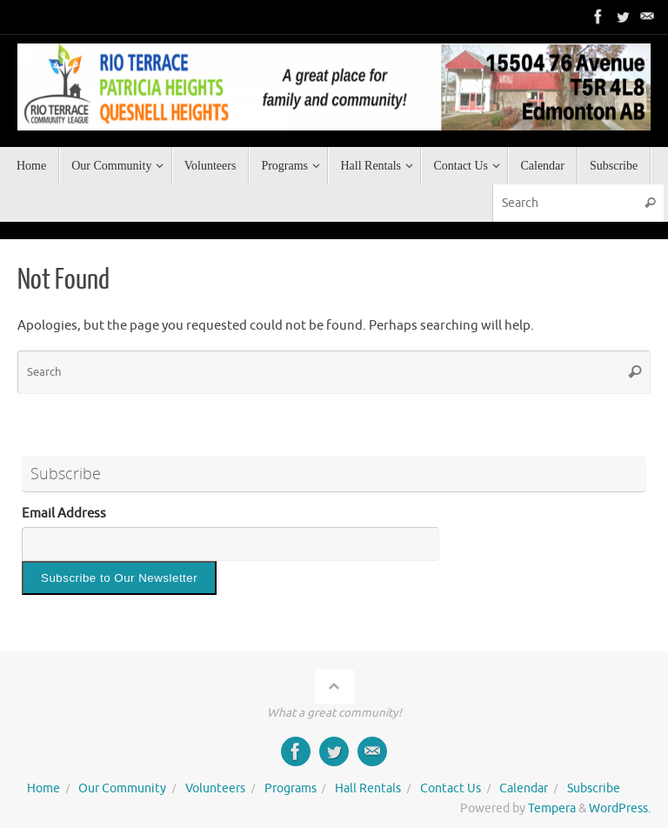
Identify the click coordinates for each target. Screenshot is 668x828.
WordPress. (620, 808)
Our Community (122, 788)
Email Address (64, 513)
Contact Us (450, 788)
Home (43, 788)
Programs (290, 788)
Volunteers (215, 788)
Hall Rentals (368, 788)
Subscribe (593, 788)
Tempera (552, 808)
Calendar (523, 788)
